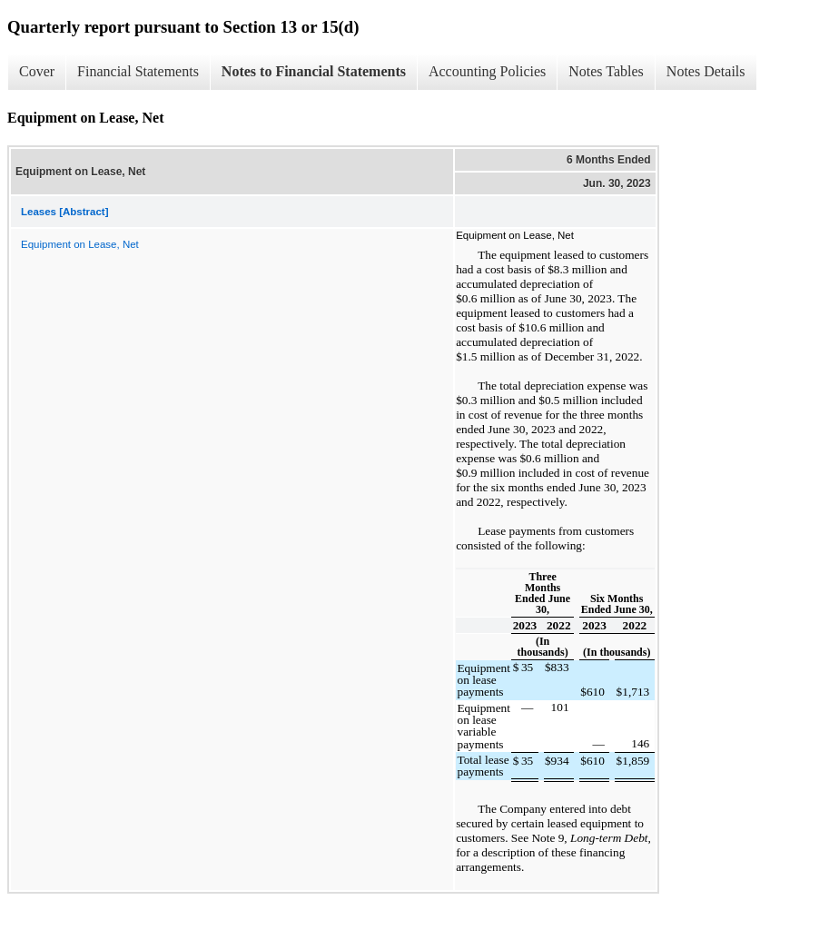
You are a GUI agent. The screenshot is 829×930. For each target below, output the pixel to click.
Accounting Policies (487, 71)
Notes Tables (606, 71)
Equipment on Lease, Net (80, 244)
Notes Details (705, 71)
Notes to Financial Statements (314, 71)
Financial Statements (138, 71)
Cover (36, 71)
